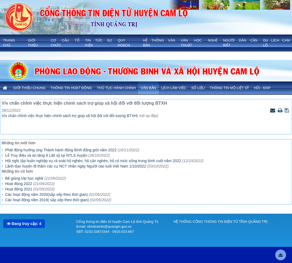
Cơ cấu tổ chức (65, 42)
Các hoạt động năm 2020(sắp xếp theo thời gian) (46, 194)
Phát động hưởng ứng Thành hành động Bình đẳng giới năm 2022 (61, 150)
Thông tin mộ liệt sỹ (229, 88)
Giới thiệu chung (29, 88)
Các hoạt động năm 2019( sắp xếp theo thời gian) (47, 200)
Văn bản (148, 88)
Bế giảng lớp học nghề (24, 178)
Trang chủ (9, 42)
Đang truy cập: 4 (24, 223)
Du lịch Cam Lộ (276, 42)
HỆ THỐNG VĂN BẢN (159, 42)
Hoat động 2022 (18, 184)
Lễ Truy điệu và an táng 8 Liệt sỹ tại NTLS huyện (46, 155)
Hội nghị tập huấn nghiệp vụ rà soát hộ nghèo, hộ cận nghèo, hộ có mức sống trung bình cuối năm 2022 (93, 161)
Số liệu (198, 88)
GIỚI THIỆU (33, 42)
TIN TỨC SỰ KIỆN (98, 42)
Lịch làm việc (173, 88)
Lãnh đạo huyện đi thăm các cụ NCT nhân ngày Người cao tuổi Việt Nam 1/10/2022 (75, 166)
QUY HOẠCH (124, 42)
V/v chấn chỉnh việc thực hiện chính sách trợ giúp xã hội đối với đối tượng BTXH (69, 116)
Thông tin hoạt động (71, 88)
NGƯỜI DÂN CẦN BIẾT (240, 42)
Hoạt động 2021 (18, 189)
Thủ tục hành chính (116, 88)
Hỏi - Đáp (262, 88)
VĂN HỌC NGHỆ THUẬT (199, 42)
